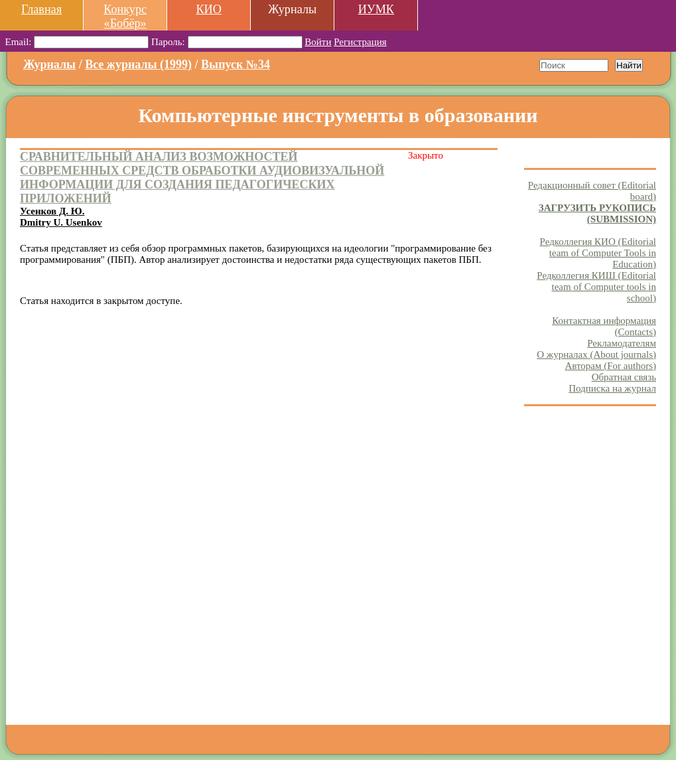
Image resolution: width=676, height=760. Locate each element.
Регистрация (360, 42)
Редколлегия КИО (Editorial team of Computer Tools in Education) (598, 252)
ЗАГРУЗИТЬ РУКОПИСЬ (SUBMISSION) (597, 213)
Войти (317, 42)
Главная (41, 9)
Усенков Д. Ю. (52, 211)
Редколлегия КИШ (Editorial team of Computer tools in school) (596, 286)
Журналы (49, 64)
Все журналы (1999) (138, 64)
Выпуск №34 (235, 64)
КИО (208, 9)
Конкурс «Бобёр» (125, 16)
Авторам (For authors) (610, 365)
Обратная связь (624, 377)
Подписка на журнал (612, 388)
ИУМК (376, 9)
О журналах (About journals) (596, 354)
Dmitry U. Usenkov (61, 222)
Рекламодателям (621, 343)
